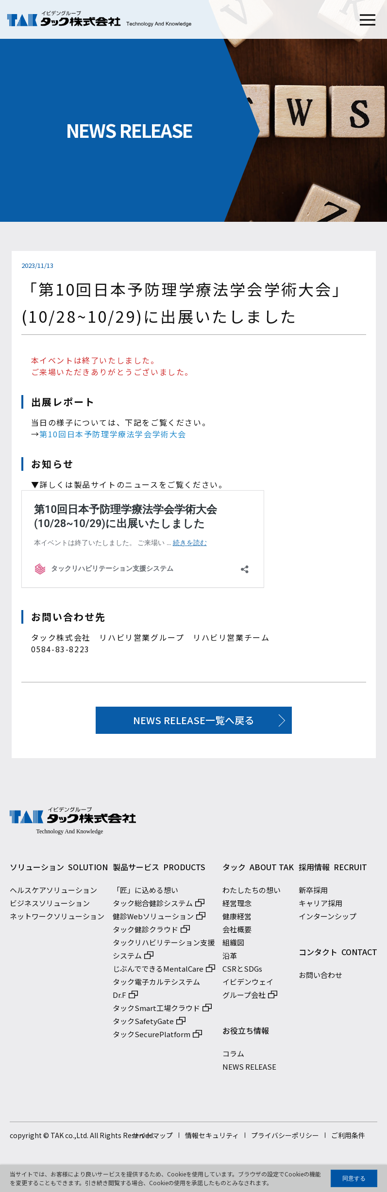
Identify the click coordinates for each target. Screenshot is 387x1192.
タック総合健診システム (153, 906)
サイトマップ (152, 1138)
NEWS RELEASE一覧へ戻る (193, 720)
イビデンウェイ (247, 984)
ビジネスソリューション (50, 906)
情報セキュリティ (212, 1138)
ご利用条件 (348, 1138)
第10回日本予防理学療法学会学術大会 (112, 434)
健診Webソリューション (153, 919)
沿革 (229, 958)
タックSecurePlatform (151, 1037)
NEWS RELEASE (249, 1069)
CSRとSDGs (242, 971)
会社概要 (237, 932)
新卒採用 (313, 893)
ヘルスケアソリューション (53, 893)
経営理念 (237, 906)
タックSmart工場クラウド (156, 1011)
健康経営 (237, 919)
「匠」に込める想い (145, 893)
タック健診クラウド (145, 932)
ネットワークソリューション (57, 919)
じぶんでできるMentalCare (158, 971)
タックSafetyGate (143, 1024)
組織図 (233, 945)
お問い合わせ (320, 978)
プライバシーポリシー (285, 1138)
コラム (233, 1056)
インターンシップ (327, 919)
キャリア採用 (320, 906)
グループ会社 (244, 998)
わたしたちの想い (251, 893)
